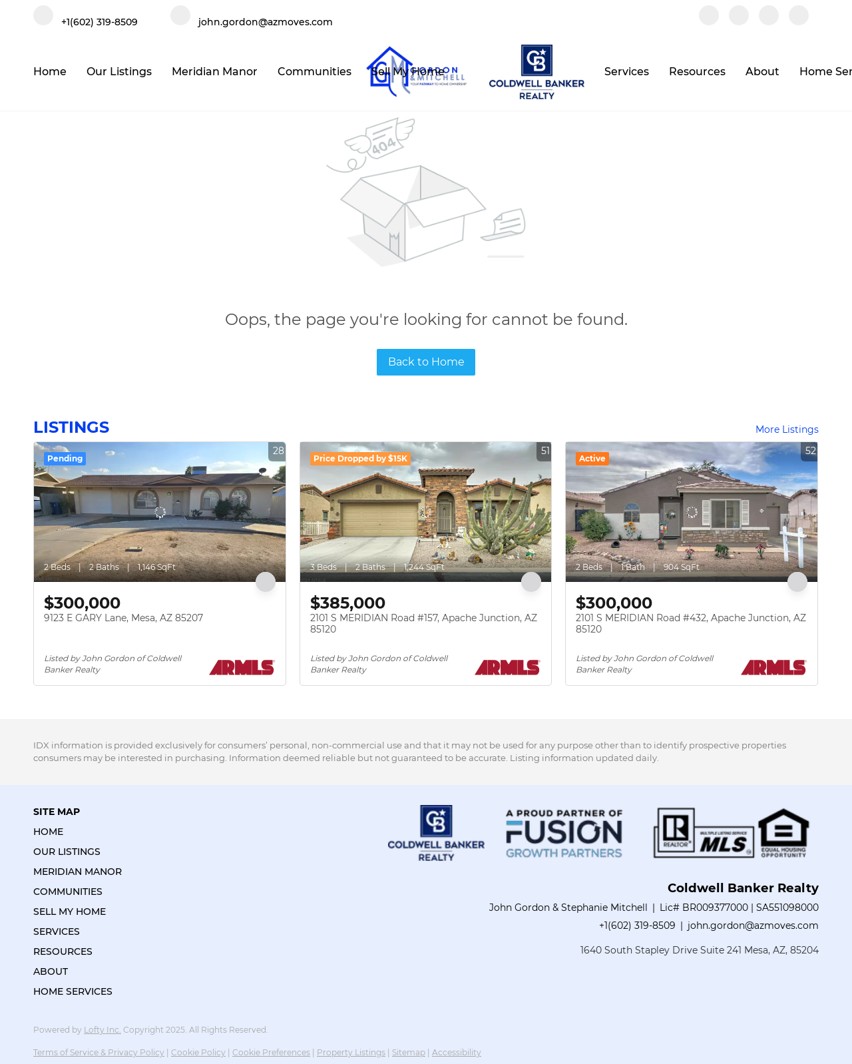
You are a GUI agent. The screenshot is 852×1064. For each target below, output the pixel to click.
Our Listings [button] (119, 71)
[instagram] (769, 21)
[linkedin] (739, 21)
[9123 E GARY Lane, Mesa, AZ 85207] (160, 512)
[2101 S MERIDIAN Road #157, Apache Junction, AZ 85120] (426, 512)
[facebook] (709, 21)
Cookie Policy (198, 1052)
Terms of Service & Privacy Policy (98, 1052)
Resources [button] (697, 71)
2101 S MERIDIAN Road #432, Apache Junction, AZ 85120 (691, 624)
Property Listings (351, 1052)
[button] (81, 831)
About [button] (762, 71)
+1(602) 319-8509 (637, 925)
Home (50, 71)
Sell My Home (408, 71)
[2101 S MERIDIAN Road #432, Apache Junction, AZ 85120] (691, 512)
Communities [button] (314, 71)
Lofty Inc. (102, 1030)
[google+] (799, 21)
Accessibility (456, 1052)
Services (626, 71)
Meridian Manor (215, 71)
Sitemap (408, 1052)
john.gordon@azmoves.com (753, 925)
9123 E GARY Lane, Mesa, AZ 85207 (123, 618)
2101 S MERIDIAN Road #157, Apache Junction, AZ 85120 (423, 624)
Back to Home (426, 362)
